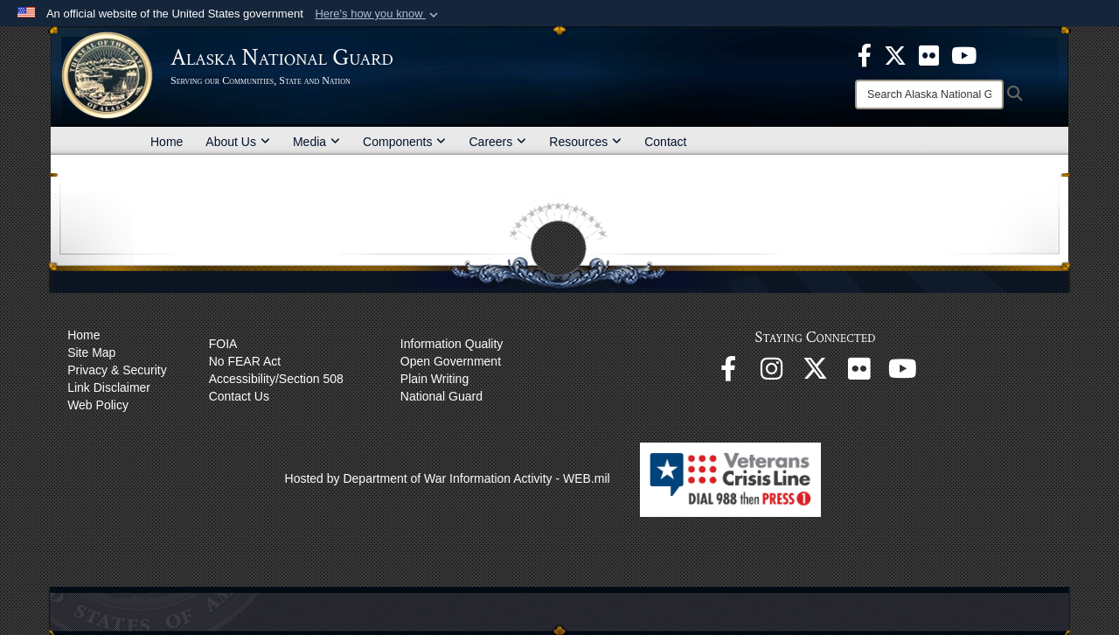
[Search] (929, 94)
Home (166, 142)
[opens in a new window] (865, 54)
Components (404, 142)
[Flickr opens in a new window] (859, 373)
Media (316, 142)
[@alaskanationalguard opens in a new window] (772, 373)
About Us (237, 142)
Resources (585, 142)
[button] (378, 14)
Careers (497, 142)
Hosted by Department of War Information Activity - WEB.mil (447, 478)
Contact (665, 142)
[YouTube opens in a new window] (903, 373)
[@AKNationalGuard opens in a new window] (816, 373)
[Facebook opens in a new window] (728, 373)
